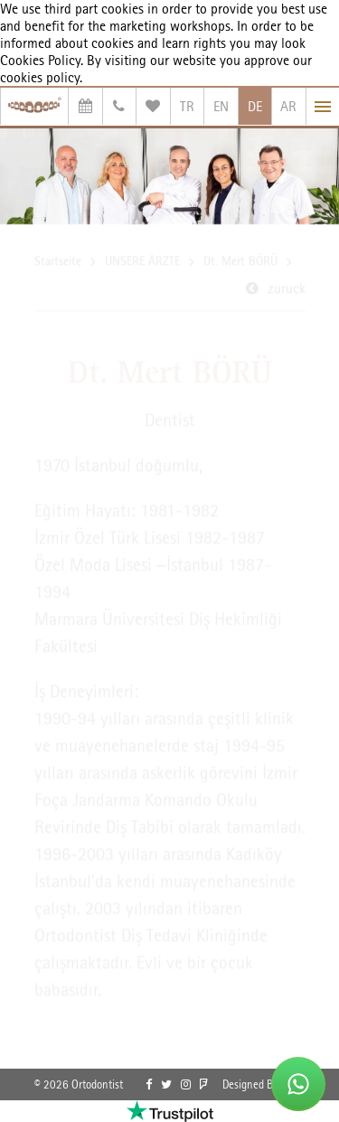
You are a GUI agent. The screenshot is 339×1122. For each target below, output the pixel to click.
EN (221, 106)
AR (288, 106)
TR (187, 106)
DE (255, 106)
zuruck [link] (287, 289)
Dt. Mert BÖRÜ (240, 262)
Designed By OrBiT (264, 1084)
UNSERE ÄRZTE (142, 262)
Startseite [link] (57, 262)
